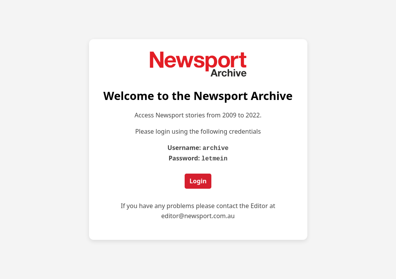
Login (197, 180)
